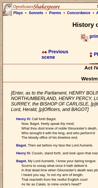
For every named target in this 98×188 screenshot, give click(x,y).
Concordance (78, 13)
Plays (18, 13)
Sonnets (36, 13)
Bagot (21, 145)
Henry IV (23, 119)
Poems (55, 13)
